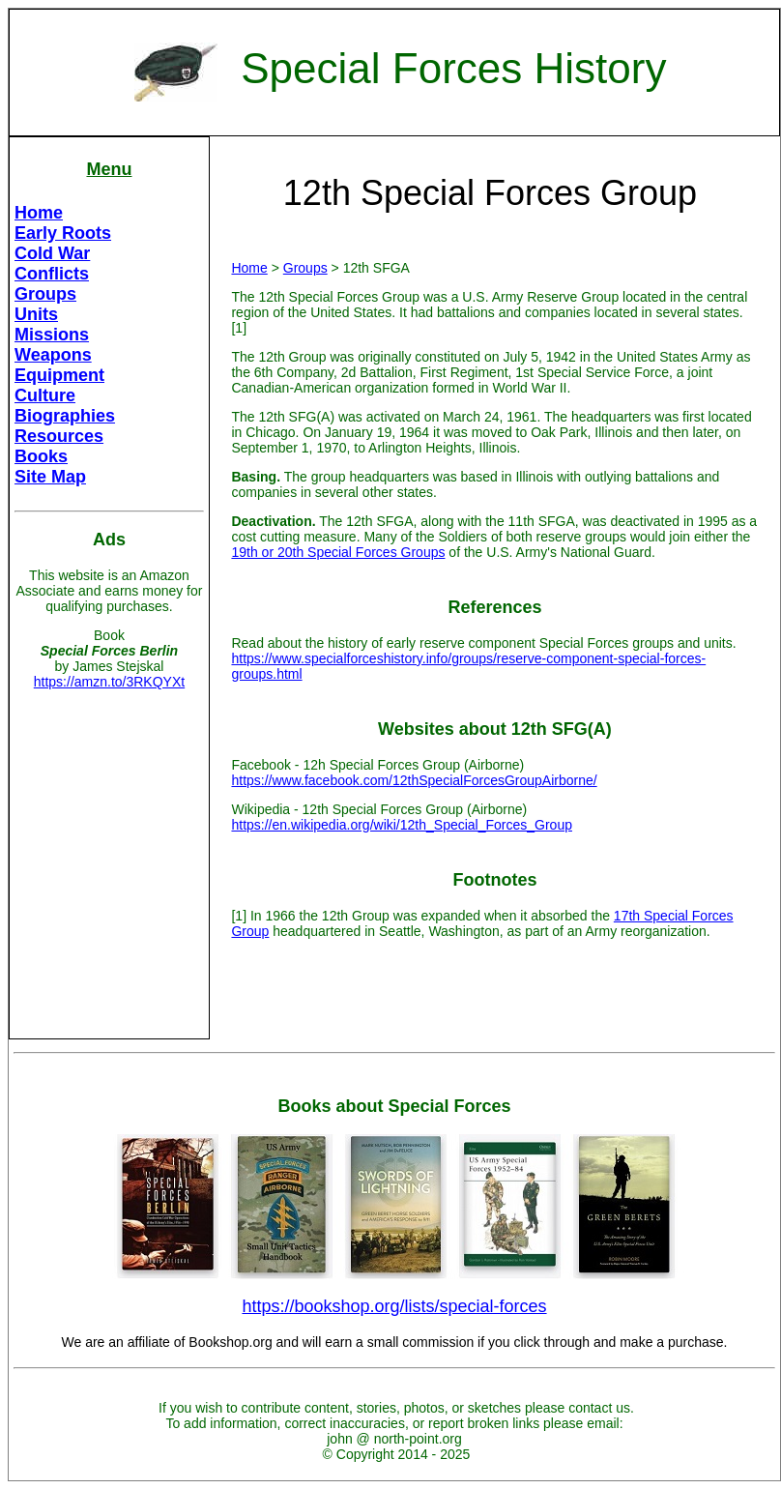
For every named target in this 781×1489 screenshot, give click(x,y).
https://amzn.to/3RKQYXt (109, 681)
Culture (44, 395)
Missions (51, 334)
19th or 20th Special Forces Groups (338, 552)
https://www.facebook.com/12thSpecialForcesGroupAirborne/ (413, 780)
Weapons (53, 355)
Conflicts (51, 273)
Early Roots (62, 233)
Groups (45, 294)
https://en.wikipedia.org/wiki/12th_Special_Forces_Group (401, 824)
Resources (58, 436)
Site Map (50, 476)
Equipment (59, 375)
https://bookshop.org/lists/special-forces (394, 1306)
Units (36, 314)
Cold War (52, 253)
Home (38, 212)
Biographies (64, 415)
